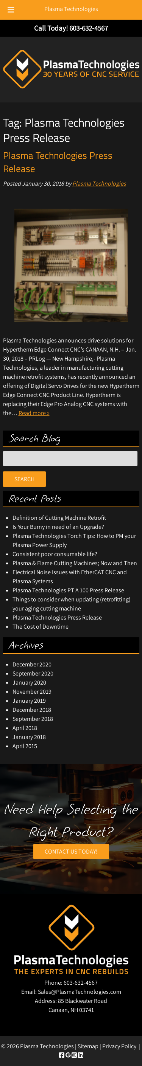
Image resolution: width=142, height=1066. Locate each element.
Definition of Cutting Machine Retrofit (59, 518)
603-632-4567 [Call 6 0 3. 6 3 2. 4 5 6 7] (81, 983)
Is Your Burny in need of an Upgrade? (58, 527)
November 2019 (31, 692)
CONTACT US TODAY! (71, 851)
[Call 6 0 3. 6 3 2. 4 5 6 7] (88, 28)
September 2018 (32, 719)
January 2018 (29, 737)
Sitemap (88, 1046)
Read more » (34, 413)
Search (24, 479)
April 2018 (24, 728)
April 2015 (24, 746)
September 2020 (32, 673)
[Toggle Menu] (11, 10)
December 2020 (31, 664)
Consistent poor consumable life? (54, 554)
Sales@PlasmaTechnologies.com (79, 992)
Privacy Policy (119, 1046)
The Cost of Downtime (40, 627)
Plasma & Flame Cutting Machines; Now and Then (74, 563)
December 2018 (31, 710)
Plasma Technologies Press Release (57, 162)
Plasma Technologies (71, 9)
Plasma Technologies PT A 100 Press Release (68, 590)
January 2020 (29, 682)
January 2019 (29, 701)
